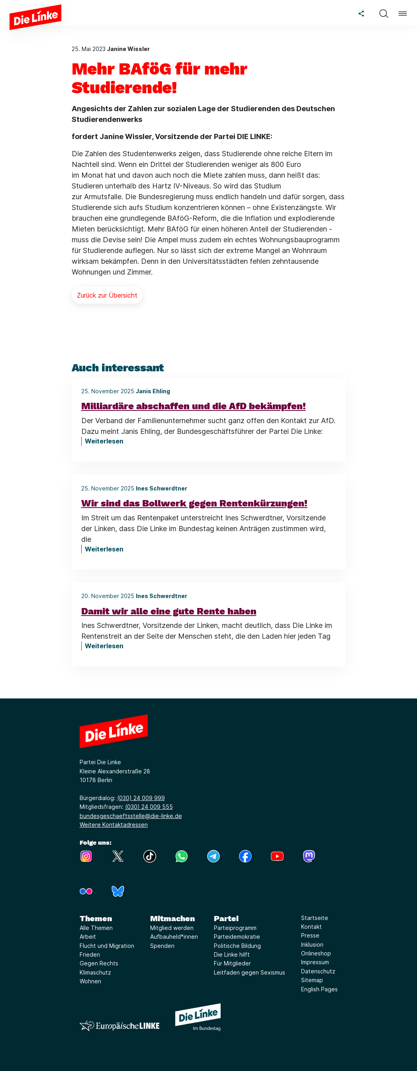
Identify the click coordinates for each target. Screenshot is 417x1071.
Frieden (90, 954)
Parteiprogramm (235, 927)
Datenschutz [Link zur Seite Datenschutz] (318, 971)
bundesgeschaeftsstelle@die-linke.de (131, 815)
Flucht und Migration (107, 945)
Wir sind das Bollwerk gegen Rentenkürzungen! (194, 503)
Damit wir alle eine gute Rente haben (168, 611)
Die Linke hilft (232, 954)
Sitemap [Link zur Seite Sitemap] (312, 980)
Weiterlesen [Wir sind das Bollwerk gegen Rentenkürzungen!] (104, 549)
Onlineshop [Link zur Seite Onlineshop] (316, 953)
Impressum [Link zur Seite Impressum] (315, 962)
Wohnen (90, 981)
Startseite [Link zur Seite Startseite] (314, 917)
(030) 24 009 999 (141, 797)
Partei (226, 918)
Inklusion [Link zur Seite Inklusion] (312, 944)
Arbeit (88, 936)
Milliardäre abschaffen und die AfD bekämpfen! (193, 406)
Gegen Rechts (99, 963)
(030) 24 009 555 (149, 806)
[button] (383, 12)
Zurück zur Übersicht (107, 295)
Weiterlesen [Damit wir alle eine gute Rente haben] (104, 646)
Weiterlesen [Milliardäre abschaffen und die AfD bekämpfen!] (104, 441)
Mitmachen (172, 918)
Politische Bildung (237, 945)
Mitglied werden (172, 927)
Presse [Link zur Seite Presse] (310, 935)
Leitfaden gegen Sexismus (249, 972)
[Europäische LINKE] (119, 1025)
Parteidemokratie (237, 936)
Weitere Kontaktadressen (114, 824)
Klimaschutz (95, 972)
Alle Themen (96, 927)
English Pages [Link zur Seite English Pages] (319, 989)
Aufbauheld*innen (174, 936)
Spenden (162, 945)
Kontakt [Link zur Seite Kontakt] (311, 926)
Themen (96, 918)
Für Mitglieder (232, 963)
